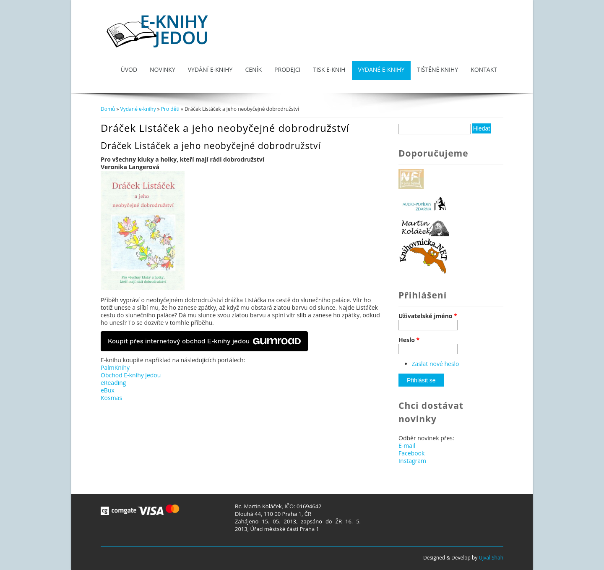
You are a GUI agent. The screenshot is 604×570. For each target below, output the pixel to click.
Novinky (162, 69)
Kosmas (111, 398)
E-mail (406, 446)
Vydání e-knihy (210, 69)
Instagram (412, 461)
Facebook (411, 453)
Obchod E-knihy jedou (131, 375)
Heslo (408, 340)
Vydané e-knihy (381, 69)
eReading (113, 383)
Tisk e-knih (329, 69)
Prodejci (287, 69)
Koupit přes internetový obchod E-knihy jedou (204, 341)
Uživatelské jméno (427, 316)
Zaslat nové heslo (435, 364)
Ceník (253, 69)
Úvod (128, 69)
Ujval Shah (491, 557)
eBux (108, 390)
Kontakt (484, 69)
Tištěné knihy (437, 69)
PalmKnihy (115, 367)
